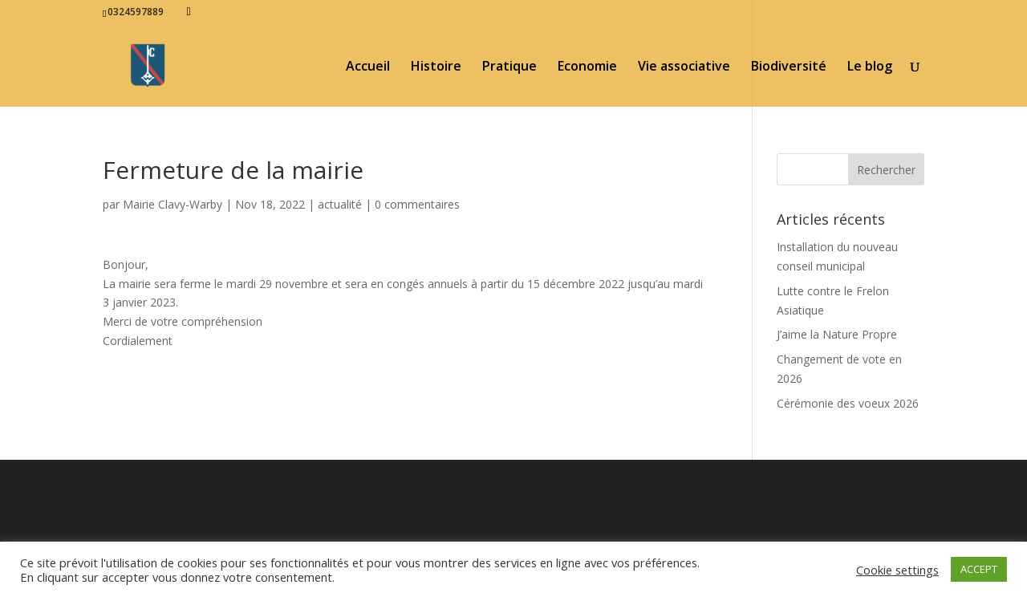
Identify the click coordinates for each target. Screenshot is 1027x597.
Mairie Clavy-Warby (172, 204)
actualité (340, 204)
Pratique (509, 67)
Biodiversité (788, 67)
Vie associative (684, 67)
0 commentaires (417, 204)
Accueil (368, 67)
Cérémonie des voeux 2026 (848, 403)
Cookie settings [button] (897, 569)
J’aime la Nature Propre (837, 334)
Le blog (869, 67)
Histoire (436, 67)
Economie (587, 67)
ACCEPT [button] (978, 569)
